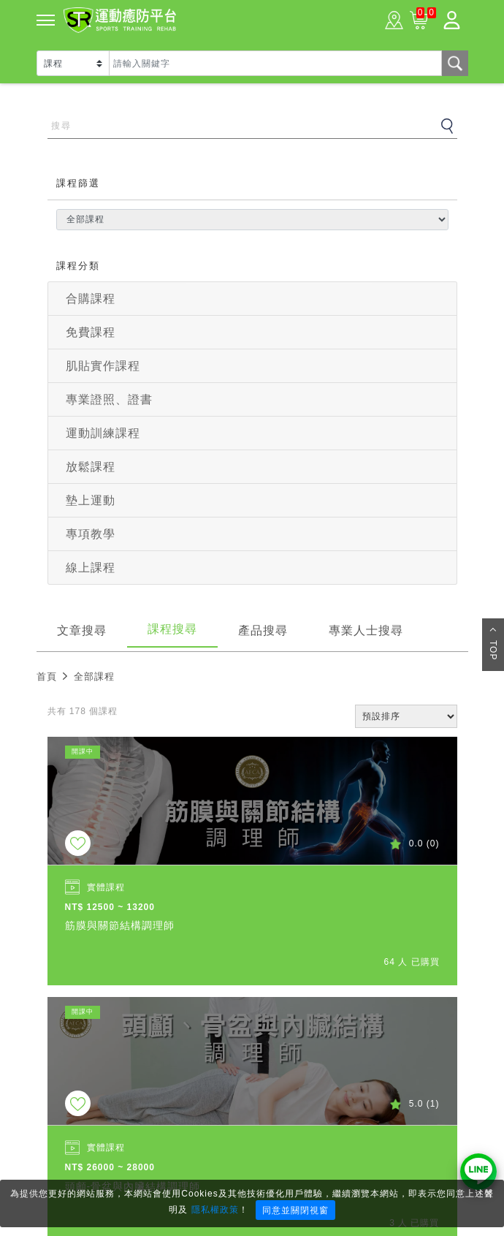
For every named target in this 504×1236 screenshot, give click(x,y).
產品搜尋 (263, 630)
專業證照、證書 (109, 399)
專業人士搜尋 (366, 630)
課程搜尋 (172, 629)
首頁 (47, 676)
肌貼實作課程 (103, 366)
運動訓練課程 (103, 433)
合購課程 (90, 298)
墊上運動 (90, 500)
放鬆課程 (90, 466)
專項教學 (90, 534)
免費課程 (90, 332)
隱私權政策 (215, 1210)
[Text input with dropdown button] (275, 63)
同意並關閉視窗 (295, 1210)
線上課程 (90, 567)
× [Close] (488, 1193)
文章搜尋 (82, 630)
